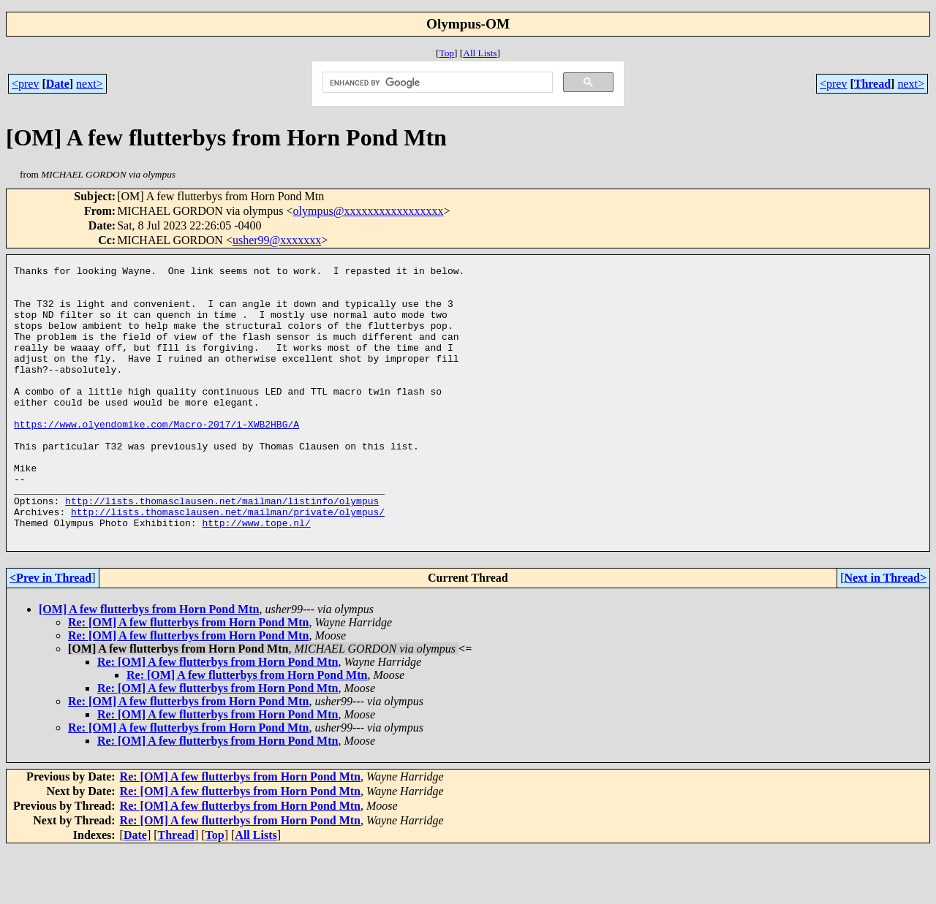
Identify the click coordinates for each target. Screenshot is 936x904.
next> (89, 83)
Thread (872, 83)
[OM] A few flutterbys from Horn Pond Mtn (149, 664)
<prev (25, 83)
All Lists (480, 53)
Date (57, 83)
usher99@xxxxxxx (277, 240)
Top (446, 53)
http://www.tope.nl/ (256, 575)
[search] (436, 82)
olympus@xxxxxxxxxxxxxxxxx (368, 211)
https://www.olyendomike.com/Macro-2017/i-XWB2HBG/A (156, 456)
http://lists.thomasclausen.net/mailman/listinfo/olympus (222, 548)
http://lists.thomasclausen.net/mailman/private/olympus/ (228, 562)
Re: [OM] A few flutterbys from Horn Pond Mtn (188, 677)
